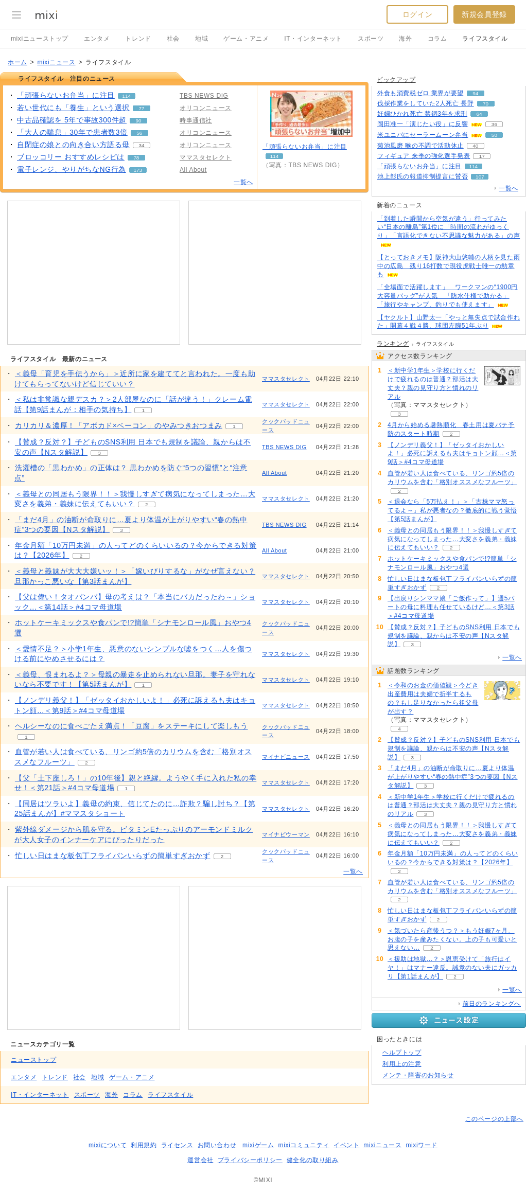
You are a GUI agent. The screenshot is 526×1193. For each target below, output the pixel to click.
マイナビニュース (286, 757)
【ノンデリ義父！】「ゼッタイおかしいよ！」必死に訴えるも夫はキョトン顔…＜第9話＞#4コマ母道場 (452, 453)
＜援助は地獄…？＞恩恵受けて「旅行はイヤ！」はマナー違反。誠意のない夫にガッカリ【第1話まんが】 (452, 967)
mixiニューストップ (39, 38)
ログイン (417, 14)
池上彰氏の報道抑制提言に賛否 (422, 176)
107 (480, 177)
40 (475, 146)
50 (494, 135)
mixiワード (421, 1145)
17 (482, 156)
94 (475, 93)
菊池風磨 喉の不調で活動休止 (420, 145)
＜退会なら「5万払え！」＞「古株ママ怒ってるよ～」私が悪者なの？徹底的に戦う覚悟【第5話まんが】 (452, 510)
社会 (173, 38)
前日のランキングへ (492, 1003)
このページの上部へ (494, 1119)
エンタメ (97, 38)
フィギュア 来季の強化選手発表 (423, 155)
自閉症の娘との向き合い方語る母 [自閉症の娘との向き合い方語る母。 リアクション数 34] (73, 144)
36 (494, 124)
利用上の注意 (402, 1063)
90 (139, 120)
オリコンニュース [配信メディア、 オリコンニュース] (206, 108)
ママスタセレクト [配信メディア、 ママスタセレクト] (206, 157)
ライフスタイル (484, 38)
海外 (405, 38)
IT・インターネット (313, 38)
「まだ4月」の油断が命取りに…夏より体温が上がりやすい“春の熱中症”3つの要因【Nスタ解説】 (453, 776)
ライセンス (177, 1145)
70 (485, 103)
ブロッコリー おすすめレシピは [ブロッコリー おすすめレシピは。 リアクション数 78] (71, 157)
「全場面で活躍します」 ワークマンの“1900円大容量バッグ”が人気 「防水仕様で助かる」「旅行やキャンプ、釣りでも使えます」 (447, 295)
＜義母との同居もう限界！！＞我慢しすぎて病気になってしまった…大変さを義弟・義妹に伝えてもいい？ (452, 539)
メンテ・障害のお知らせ (418, 1075)
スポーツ (370, 38)
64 (479, 114)
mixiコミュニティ (303, 1145)
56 (139, 133)
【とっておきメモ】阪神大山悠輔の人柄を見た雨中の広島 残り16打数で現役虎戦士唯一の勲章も (448, 266)
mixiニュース (56, 62)
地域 (201, 38)
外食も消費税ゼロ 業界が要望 (420, 93)
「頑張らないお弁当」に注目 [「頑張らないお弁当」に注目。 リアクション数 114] (66, 95)
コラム (437, 38)
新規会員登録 (484, 14)
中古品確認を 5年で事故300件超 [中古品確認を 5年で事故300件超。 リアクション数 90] (72, 120)
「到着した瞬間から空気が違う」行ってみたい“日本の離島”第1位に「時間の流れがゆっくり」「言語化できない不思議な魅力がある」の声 (448, 227)
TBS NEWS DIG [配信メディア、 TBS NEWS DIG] (204, 95)
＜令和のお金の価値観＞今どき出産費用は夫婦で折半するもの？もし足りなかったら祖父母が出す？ (433, 698)
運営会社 (200, 1160)
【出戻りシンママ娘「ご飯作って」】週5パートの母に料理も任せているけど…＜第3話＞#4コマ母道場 (451, 607)
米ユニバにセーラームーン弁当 (422, 134)
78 (136, 158)
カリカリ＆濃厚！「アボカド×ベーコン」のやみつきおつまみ (118, 425)
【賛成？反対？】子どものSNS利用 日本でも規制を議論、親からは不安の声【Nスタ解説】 (454, 636)
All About (274, 473)
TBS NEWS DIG (284, 447)
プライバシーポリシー (250, 1160)
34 (142, 145)
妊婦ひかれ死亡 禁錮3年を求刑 (422, 113)
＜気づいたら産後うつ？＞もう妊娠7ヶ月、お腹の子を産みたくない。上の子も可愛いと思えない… (452, 939)
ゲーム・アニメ (246, 38)
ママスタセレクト (286, 379)
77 (142, 108)
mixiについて (108, 1145)
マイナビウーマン (286, 834)
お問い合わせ (217, 1145)
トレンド (138, 38)
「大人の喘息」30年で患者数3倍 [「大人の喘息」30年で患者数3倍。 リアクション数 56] (72, 132)
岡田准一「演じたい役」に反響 (422, 124)
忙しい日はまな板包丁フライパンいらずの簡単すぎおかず (113, 855)
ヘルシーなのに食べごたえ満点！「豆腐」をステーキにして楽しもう (131, 726)
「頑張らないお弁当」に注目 (304, 146)
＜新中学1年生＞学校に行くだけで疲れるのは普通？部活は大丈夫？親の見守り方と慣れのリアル (433, 383)
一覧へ (243, 182)
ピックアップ (396, 79)
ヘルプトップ (402, 1052)
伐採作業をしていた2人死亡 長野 (425, 103)
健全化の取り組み (313, 1160)
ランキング (393, 343)
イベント (346, 1145)
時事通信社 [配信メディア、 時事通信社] (196, 120)
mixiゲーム (258, 1145)
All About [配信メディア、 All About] (193, 169)
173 (138, 170)
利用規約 (143, 1145)
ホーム (17, 62)
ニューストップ (33, 1059)
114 (126, 96)
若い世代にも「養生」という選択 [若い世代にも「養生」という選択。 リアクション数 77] (73, 107)
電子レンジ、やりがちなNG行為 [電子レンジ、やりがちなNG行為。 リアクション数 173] (71, 169)
